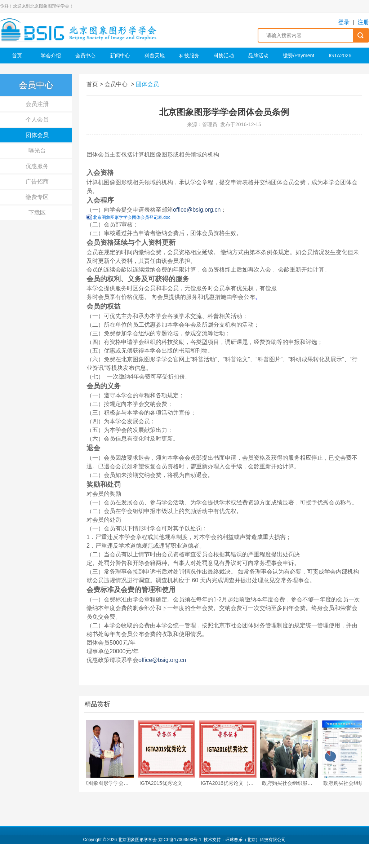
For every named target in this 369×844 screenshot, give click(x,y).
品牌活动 (258, 55)
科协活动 (224, 55)
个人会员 (37, 119)
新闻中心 (120, 55)
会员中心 (85, 55)
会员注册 (37, 104)
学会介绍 (51, 55)
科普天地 (155, 55)
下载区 (37, 212)
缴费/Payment (298, 55)
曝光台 (37, 150)
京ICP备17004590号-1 (179, 839)
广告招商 (37, 181)
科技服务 (189, 55)
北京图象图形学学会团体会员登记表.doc (131, 217)
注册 (363, 22)
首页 (17, 55)
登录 (344, 22)
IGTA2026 (340, 55)
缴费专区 (37, 197)
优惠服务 (37, 166)
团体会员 (37, 135)
